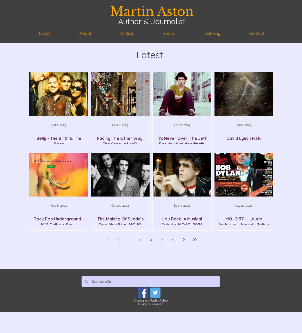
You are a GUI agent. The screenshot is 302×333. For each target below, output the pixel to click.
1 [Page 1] (129, 239)
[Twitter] (155, 293)
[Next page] (184, 239)
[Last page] (194, 239)
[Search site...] (150, 281)
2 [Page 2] (140, 239)
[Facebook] (143, 293)
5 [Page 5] (173, 239)
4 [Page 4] (162, 239)
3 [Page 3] (151, 239)
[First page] (107, 239)
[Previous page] (118, 239)
